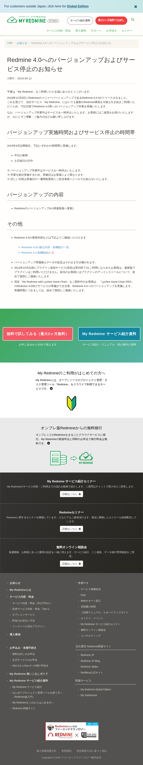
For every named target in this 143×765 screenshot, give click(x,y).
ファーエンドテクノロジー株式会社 (81, 757)
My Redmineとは (20, 589)
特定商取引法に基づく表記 (92, 750)
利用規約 (67, 750)
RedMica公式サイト (92, 672)
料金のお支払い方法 (23, 620)
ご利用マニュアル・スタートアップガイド (104, 612)
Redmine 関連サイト (24, 708)
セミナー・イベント (92, 618)
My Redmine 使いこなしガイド (29, 673)
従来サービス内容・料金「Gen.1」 (32, 608)
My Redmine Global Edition (96, 689)
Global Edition (78, 6)
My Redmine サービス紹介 (27, 687)
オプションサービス (23, 614)
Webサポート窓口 (91, 600)
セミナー (127, 30)
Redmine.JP (87, 655)
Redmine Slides (89, 666)
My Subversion (89, 695)
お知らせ (22, 43)
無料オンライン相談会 (93, 629)
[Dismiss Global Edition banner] (136, 6)
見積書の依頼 (88, 606)
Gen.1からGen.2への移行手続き (30, 665)
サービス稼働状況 (91, 589)
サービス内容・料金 (59, 30)
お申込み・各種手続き (23, 647)
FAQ (83, 595)
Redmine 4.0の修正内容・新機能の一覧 (45, 247)
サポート (96, 30)
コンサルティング (91, 635)
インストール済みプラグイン (28, 626)
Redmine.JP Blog (90, 660)
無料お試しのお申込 (23, 653)
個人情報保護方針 (47, 750)
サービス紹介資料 (80, 20)
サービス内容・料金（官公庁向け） (32, 603)
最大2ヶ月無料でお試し (111, 20)
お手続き (111, 30)
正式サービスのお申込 (24, 659)
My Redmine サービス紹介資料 (29, 680)
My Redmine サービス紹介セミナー (100, 624)
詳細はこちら (71, 494)
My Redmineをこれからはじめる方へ (33, 702)
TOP (10, 43)
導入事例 (80, 30)
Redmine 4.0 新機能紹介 (36, 252)
